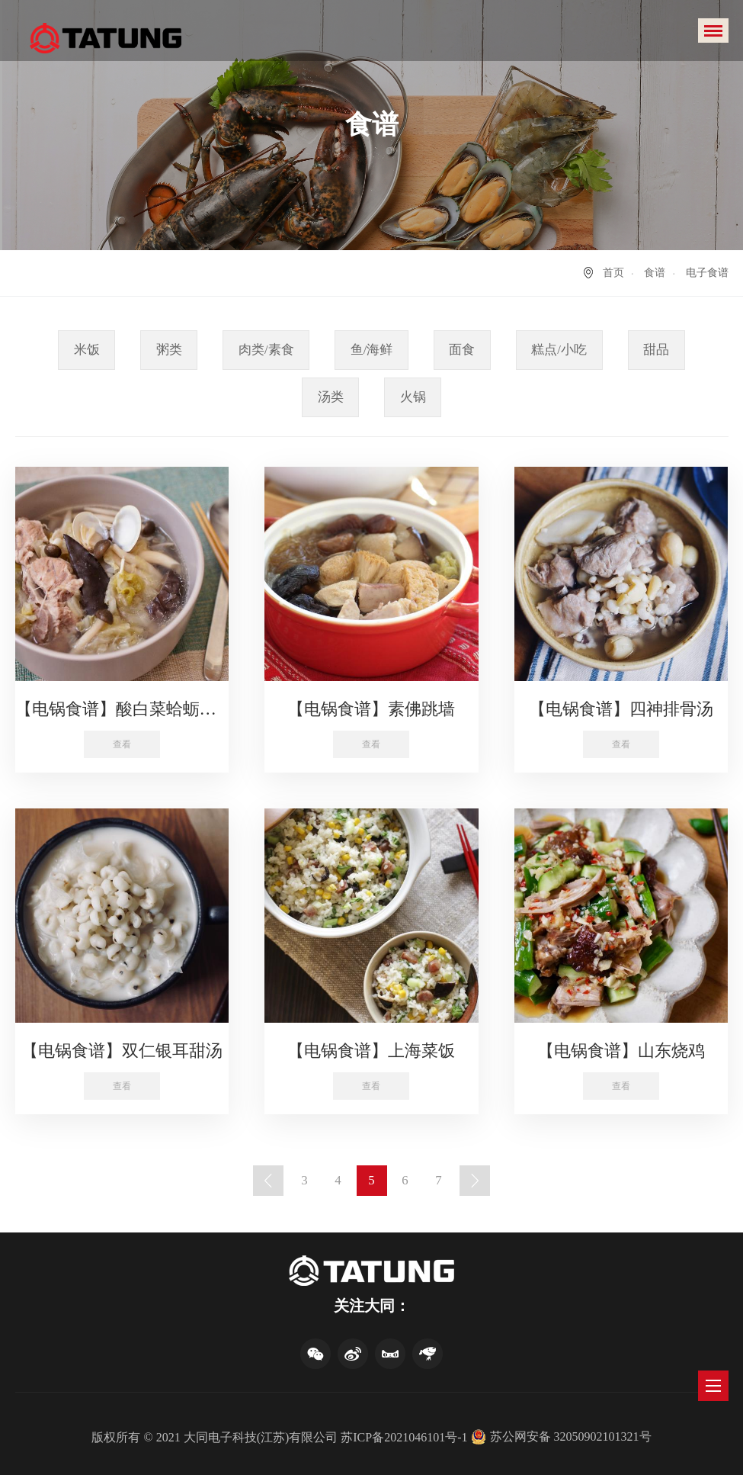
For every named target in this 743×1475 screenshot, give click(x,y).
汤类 (331, 397)
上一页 (268, 1180)
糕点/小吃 (559, 349)
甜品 (656, 349)
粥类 (169, 349)
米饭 (87, 349)
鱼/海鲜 (372, 349)
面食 (462, 349)
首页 (613, 272)
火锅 (413, 397)
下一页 (475, 1180)
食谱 (654, 272)
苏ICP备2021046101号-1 (404, 1437)
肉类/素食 (266, 349)
